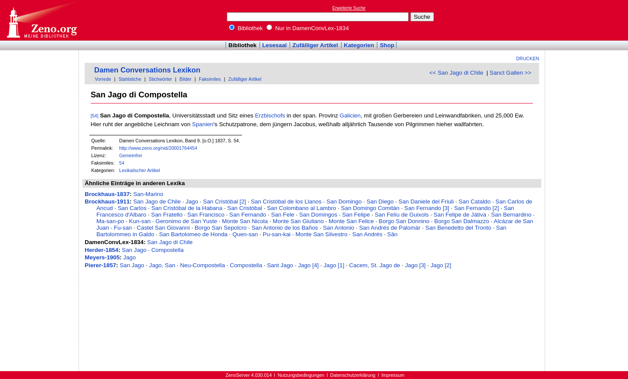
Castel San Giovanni (163, 227)
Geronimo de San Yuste (186, 221)
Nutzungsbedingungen (301, 375)
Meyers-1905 (102, 257)
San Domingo (344, 201)
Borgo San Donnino (404, 221)
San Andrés (367, 234)
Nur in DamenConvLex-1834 (307, 28)
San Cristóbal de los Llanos (286, 201)
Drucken (527, 58)
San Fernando (247, 214)
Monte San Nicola (245, 221)
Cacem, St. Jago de (374, 265)
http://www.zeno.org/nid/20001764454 (158, 148)
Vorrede (103, 79)
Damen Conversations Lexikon (147, 70)
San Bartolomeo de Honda (193, 234)
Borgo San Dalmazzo (461, 221)
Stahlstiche (130, 79)
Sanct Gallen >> (511, 72)
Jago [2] (440, 265)
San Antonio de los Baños (285, 227)
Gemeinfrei (130, 155)
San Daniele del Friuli (426, 201)
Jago (192, 201)
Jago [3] (415, 265)
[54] (95, 115)
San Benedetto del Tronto (458, 227)
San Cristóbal (244, 208)
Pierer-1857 (100, 265)
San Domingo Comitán (370, 208)
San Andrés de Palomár (389, 227)
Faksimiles (210, 79)
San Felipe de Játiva (459, 214)
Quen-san (245, 234)
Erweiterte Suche (348, 8)
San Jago (134, 250)
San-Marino (148, 194)
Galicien (350, 115)
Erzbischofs (270, 115)
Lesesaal (274, 45)
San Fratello (167, 214)
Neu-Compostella (202, 265)
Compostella (167, 250)
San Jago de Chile (157, 201)
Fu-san (123, 227)
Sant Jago (280, 265)
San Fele (282, 214)
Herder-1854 (101, 250)
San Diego (379, 201)
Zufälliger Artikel (315, 45)
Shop (387, 45)
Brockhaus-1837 (107, 194)
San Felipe (356, 214)
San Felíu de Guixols (402, 214)
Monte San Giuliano (298, 221)
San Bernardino (511, 214)
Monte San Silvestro (321, 234)
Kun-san (140, 221)
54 (121, 162)
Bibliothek (246, 28)
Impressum (392, 375)
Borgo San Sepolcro (220, 227)
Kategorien (359, 45)
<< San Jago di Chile (456, 72)
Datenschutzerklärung (352, 375)
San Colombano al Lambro (301, 208)
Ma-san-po (110, 221)
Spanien (202, 124)
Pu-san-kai (277, 234)
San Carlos (132, 208)
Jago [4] (308, 265)
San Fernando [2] (476, 208)
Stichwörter (160, 79)
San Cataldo (475, 201)
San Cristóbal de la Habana (186, 208)
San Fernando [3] (426, 208)
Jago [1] (334, 265)
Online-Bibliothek (41, 20)
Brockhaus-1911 (107, 201)
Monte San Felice (351, 221)
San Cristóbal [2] (224, 201)
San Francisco (206, 214)
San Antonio (338, 227)
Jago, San (162, 265)
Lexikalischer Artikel (139, 170)
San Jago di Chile (169, 242)
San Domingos (318, 214)
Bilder (185, 79)
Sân (392, 234)
